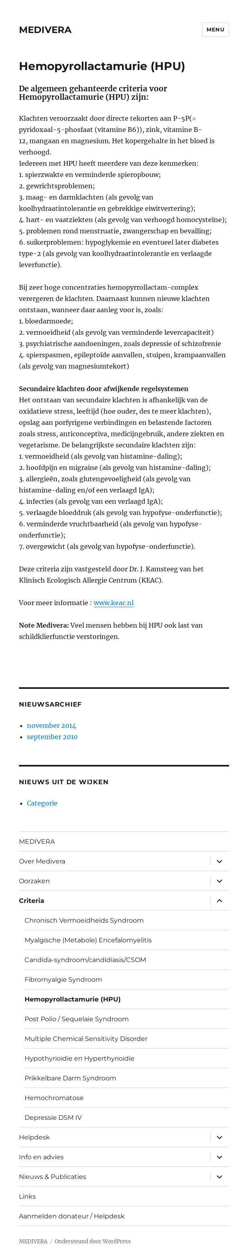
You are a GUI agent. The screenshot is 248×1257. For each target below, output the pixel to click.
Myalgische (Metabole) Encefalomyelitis (88, 940)
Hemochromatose (54, 1098)
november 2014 (51, 725)
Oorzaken (34, 881)
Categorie (42, 803)
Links (27, 1196)
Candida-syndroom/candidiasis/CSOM (85, 960)
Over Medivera (42, 861)
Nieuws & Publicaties (52, 1177)
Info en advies (41, 1157)
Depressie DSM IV (53, 1117)
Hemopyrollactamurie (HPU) (73, 999)
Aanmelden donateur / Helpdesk (72, 1216)
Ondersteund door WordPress (93, 1241)
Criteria (31, 901)
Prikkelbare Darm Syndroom (70, 1078)
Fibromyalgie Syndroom (63, 979)
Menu (215, 29)
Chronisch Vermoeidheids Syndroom (84, 920)
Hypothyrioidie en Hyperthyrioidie (79, 1058)
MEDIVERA (45, 29)
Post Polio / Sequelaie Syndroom (77, 1019)
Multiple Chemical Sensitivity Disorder (86, 1039)
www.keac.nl (114, 603)
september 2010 (52, 737)
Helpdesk (34, 1137)
